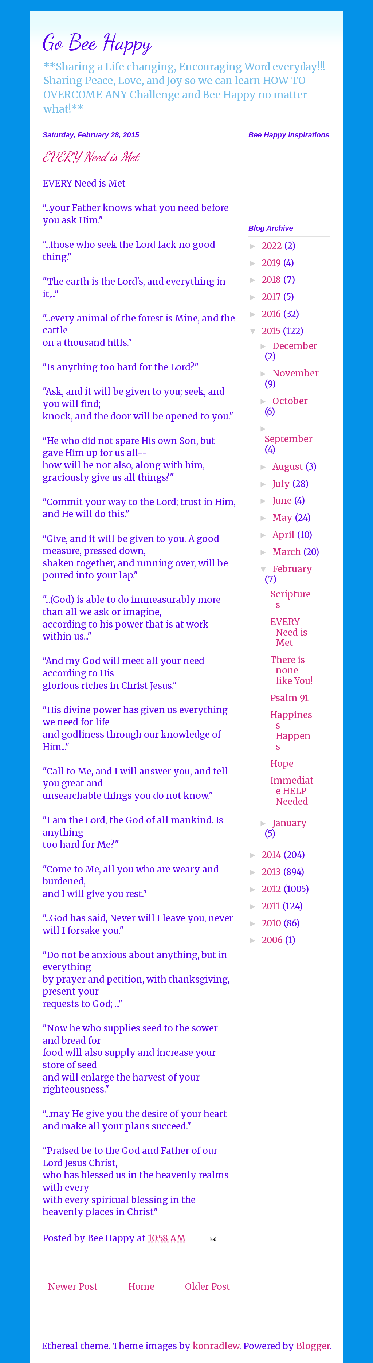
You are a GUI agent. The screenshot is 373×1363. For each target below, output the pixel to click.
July (282, 483)
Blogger (313, 1346)
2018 (272, 279)
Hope (282, 763)
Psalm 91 (289, 698)
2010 (272, 923)
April (284, 534)
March (287, 552)
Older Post (207, 1286)
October (290, 401)
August (288, 466)
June (283, 500)
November (295, 373)
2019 (272, 263)
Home (141, 1286)
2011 (272, 906)
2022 (273, 245)
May (283, 517)
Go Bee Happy (97, 42)
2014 (272, 854)
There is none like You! (291, 670)
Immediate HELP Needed (292, 791)
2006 (273, 940)
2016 (272, 314)
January (289, 823)
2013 (272, 872)
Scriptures (290, 599)
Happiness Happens (291, 730)
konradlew (216, 1346)
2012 (272, 889)
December (294, 346)
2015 (272, 331)
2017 (272, 296)
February (292, 569)
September (288, 439)
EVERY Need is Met (288, 632)
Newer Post (73, 1286)
